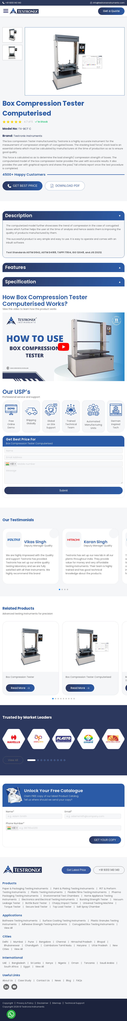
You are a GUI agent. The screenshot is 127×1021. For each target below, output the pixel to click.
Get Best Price (22, 186)
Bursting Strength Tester (94, 899)
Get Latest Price (76, 870)
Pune (31, 941)
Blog (68, 980)
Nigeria (62, 963)
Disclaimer (42, 1003)
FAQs (79, 980)
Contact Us (43, 980)
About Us (7, 980)
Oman (75, 963)
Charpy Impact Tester (65, 903)
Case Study (24, 980)
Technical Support (74, 1003)
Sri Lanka (36, 963)
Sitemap (56, 1003)
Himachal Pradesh (81, 941)
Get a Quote (111, 11)
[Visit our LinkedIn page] (7, 987)
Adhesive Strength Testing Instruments (44, 924)
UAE (4, 963)
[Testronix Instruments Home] (24, 11)
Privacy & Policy (25, 1003)
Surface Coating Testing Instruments (64, 920)
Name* (10, 811)
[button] (59, 589)
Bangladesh (18, 963)
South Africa (11, 966)
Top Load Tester (62, 906)
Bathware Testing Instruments (19, 920)
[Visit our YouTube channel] (14, 987)
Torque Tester (12, 906)
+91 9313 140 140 (109, 870)
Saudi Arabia (107, 963)
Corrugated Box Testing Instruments (93, 924)
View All (13, 760)
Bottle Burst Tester (36, 903)
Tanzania (89, 963)
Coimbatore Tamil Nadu (58, 945)
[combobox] (10, 464)
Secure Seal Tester (36, 906)
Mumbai (18, 941)
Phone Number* (15, 823)
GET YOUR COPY (105, 840)
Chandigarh (32, 945)
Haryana (81, 945)
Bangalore (45, 941)
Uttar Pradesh (99, 945)
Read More (20, 688)
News (58, 980)
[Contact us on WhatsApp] (11, 1015)
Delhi (5, 941)
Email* (68, 811)
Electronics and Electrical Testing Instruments (48, 899)
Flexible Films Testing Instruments (87, 892)
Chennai (61, 941)
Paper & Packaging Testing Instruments (25, 888)
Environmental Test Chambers (61, 895)
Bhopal (101, 941)
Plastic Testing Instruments (47, 892)
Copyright (7, 1003)
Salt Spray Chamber (88, 906)
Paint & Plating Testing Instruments (73, 888)
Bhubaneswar (12, 945)
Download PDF (65, 186)
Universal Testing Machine (98, 903)
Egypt (27, 966)
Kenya (49, 963)
